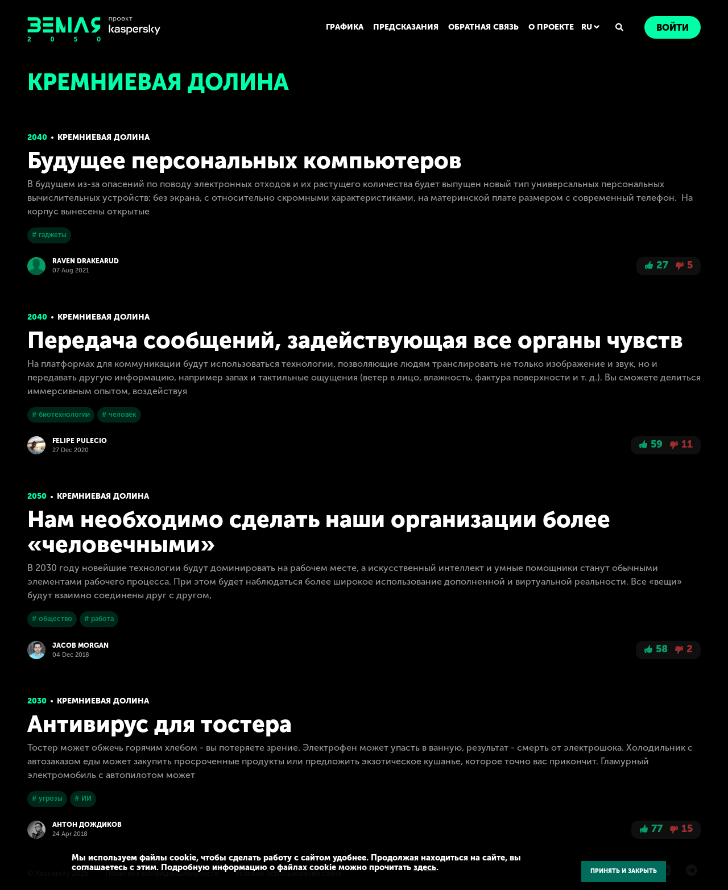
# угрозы (47, 798)
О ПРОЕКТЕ (551, 27)
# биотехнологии (61, 415)
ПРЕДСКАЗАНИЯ (406, 27)
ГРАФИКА (344, 27)
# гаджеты (49, 235)
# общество (52, 619)
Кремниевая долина (103, 137)
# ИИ (83, 798)
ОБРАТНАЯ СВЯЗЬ (483, 27)
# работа (99, 619)
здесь (424, 867)
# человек (119, 415)
